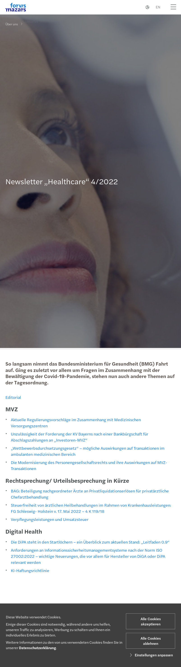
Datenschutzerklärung (37, 647)
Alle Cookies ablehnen (151, 641)
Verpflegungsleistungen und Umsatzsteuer (49, 519)
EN (158, 6)
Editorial (13, 397)
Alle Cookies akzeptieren (151, 621)
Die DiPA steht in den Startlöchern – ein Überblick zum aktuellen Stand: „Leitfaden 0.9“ (89, 542)
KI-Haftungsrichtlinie (29, 570)
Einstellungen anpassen (150, 655)
